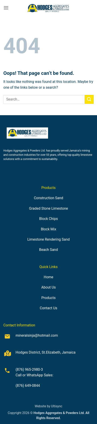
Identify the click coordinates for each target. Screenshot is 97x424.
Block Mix (48, 229)
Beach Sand (48, 250)
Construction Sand (48, 198)
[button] (6, 7)
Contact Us (48, 308)
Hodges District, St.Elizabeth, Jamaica (46, 352)
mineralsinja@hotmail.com (37, 335)
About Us (48, 287)
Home (48, 277)
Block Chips (48, 219)
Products (48, 298)
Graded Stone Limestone (48, 208)
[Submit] (89, 99)
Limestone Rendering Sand (48, 239)
